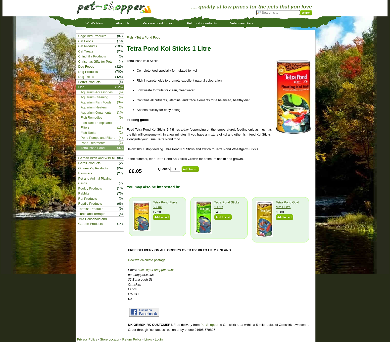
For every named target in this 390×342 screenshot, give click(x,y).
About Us (122, 23)
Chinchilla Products (92, 56)
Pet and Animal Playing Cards (95, 181)
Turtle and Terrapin (91, 214)
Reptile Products (90, 203)
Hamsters (85, 173)
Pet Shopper (209, 325)
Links (148, 339)
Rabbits (83, 193)
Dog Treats (86, 77)
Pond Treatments (93, 143)
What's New (94, 23)
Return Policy (132, 339)
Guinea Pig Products (93, 168)
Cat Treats (85, 51)
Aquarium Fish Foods (96, 102)
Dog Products (88, 72)
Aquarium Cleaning (94, 97)
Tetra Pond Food (148, 37)
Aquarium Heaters (94, 107)
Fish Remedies (91, 117)
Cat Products (87, 46)
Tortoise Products (90, 209)
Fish (130, 37)
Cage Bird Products (92, 36)
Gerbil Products (89, 163)
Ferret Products (89, 82)
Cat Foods (85, 41)
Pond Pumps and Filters (98, 138)
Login (159, 339)
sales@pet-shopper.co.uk (156, 270)
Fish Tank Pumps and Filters (96, 125)
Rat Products (87, 198)
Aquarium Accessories (97, 92)
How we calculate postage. (147, 260)
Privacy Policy (87, 339)
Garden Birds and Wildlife (96, 158)
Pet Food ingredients (202, 23)
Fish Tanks (88, 133)
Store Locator (109, 339)
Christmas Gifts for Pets (95, 61)
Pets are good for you (158, 23)
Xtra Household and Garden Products (92, 221)
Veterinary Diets (241, 23)
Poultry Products (90, 188)
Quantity (164, 169)
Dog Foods (86, 66)
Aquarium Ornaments (96, 112)
